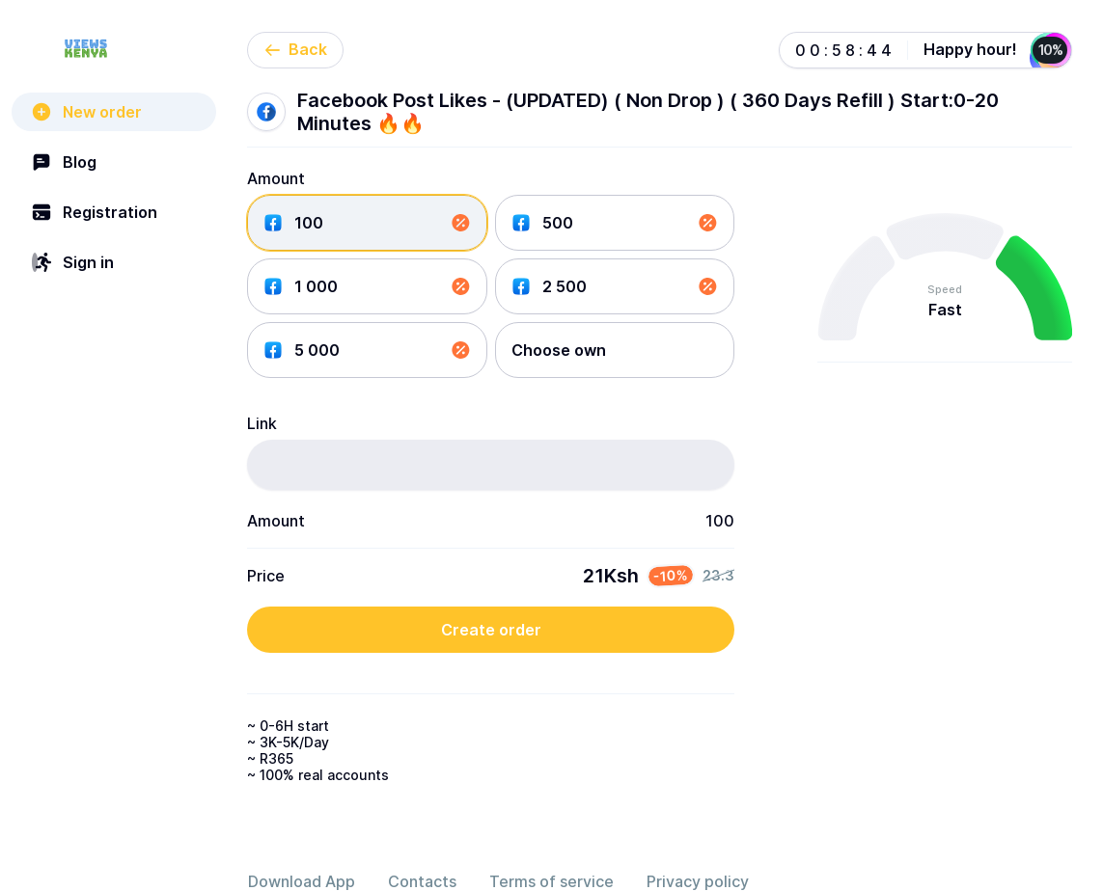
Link (262, 423)
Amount (276, 178)
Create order (491, 629)
